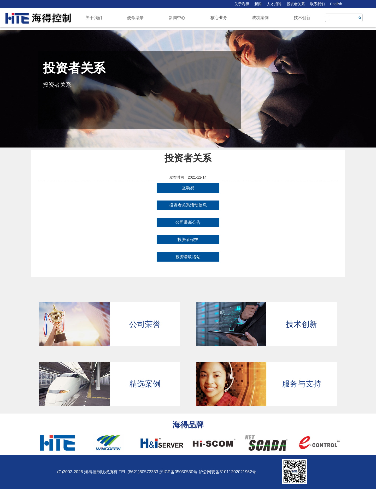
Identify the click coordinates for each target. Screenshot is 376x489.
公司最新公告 (188, 222)
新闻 (258, 4)
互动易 (188, 188)
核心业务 (218, 17)
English (336, 4)
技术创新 (302, 17)
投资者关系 (296, 4)
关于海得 (241, 4)
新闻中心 (177, 17)
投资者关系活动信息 (188, 205)
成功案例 (260, 17)
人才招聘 (274, 4)
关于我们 (93, 17)
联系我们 (317, 4)
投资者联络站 (188, 257)
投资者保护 (188, 239)
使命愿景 (135, 17)
